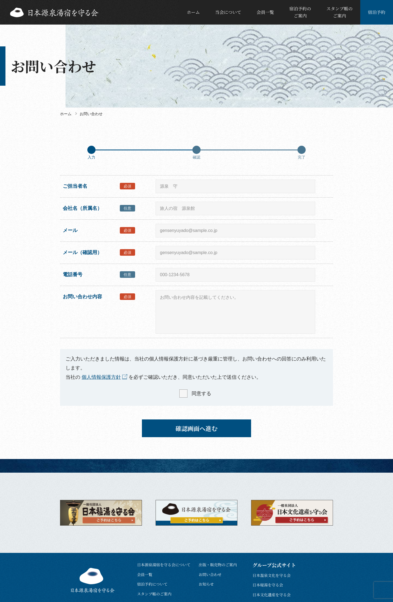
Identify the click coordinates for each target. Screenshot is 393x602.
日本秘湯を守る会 (267, 585)
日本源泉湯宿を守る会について (163, 564)
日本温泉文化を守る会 (271, 575)
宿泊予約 (376, 12)
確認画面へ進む (196, 428)
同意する (201, 393)
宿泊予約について (152, 584)
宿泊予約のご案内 (300, 12)
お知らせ (206, 584)
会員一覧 (265, 12)
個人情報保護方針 (101, 377)
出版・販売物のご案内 (218, 564)
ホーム (193, 12)
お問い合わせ (210, 574)
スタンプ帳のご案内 (339, 12)
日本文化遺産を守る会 (271, 594)
